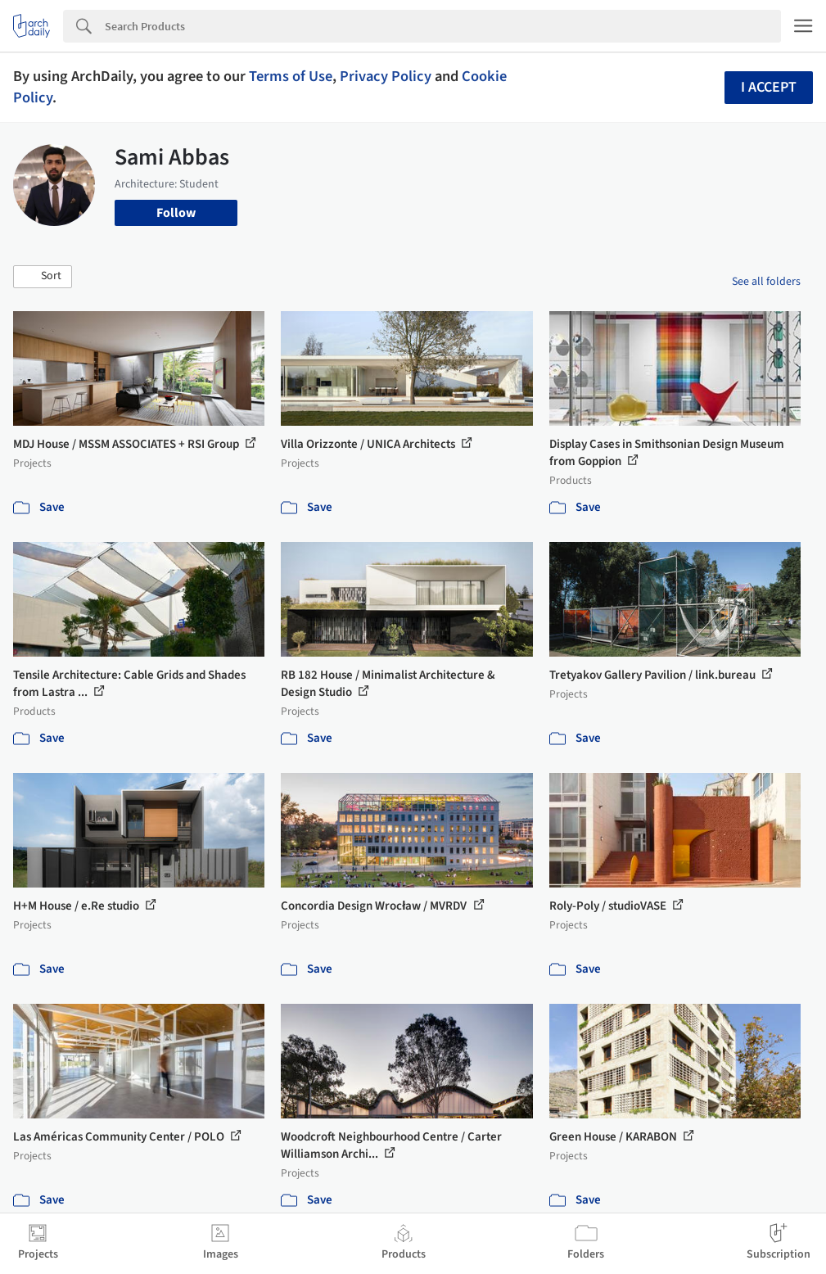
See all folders (766, 281)
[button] (42, 276)
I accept (769, 87)
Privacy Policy (385, 76)
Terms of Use (290, 76)
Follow (176, 213)
